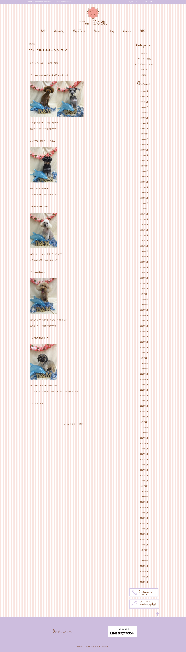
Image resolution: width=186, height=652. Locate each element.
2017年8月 (144, 443)
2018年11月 (144, 363)
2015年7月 (144, 577)
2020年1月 (144, 289)
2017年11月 (144, 427)
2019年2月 (144, 347)
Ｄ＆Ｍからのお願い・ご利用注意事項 (44, 63)
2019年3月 (144, 342)
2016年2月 (144, 539)
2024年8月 (144, 118)
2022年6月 (144, 187)
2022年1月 (144, 198)
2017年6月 (144, 454)
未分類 (144, 75)
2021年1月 (144, 246)
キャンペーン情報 (144, 59)
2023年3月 (144, 155)
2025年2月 (144, 96)
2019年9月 (144, 310)
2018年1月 (144, 417)
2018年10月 (144, 369)
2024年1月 (144, 128)
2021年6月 (144, 219)
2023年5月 (144, 150)
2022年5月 (144, 193)
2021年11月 (144, 209)
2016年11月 (144, 491)
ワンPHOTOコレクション (144, 64)
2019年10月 (144, 305)
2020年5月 (144, 267)
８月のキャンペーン (37, 404)
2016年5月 (144, 523)
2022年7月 (144, 182)
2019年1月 (144, 353)
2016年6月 (144, 518)
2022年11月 (144, 171)
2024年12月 (144, 107)
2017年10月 (144, 433)
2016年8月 (144, 507)
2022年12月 (144, 166)
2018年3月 (144, 406)
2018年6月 (144, 390)
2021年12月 (144, 203)
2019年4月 (144, 337)
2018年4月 (144, 401)
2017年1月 (144, 481)
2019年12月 (144, 294)
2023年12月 (144, 134)
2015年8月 (144, 571)
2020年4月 (144, 273)
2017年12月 (144, 422)
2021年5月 (144, 225)
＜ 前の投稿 (68, 424)
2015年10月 (144, 561)
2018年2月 (144, 411)
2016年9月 (144, 502)
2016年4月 (144, 529)
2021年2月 (144, 241)
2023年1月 (144, 160)
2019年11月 (144, 299)
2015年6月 (144, 582)
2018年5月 (144, 395)
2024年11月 (144, 112)
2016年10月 (144, 497)
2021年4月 (144, 230)
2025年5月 (144, 91)
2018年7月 (144, 385)
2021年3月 (144, 235)
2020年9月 (144, 257)
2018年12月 (144, 358)
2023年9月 (144, 144)
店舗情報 (144, 69)
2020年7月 (144, 262)
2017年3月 (144, 470)
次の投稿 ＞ (81, 424)
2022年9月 (144, 176)
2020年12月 (144, 251)
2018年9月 (144, 374)
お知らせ (144, 53)
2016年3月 (144, 534)
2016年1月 (144, 545)
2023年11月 (144, 139)
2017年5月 (144, 459)
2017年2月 (144, 475)
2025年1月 (144, 102)
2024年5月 (144, 123)
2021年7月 (144, 214)
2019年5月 (144, 331)
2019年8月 (144, 315)
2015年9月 (144, 566)
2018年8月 (144, 379)
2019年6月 (144, 326)
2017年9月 (144, 438)
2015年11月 (144, 555)
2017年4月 (144, 465)
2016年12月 (144, 486)
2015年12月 (144, 550)
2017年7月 (144, 449)
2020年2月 (144, 283)
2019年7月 (144, 321)
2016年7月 (144, 513)
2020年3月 (144, 278)
